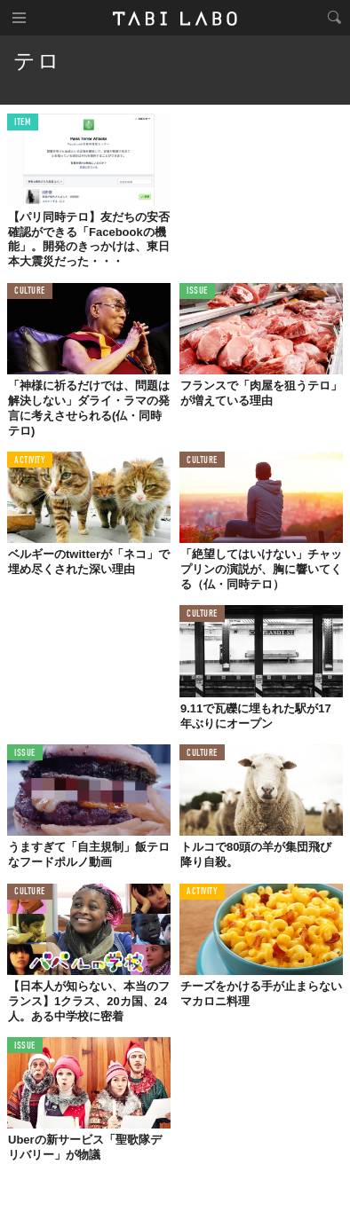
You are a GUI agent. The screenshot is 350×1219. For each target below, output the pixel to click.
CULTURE (29, 291)
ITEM (22, 123)
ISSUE (197, 291)
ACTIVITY (29, 461)
